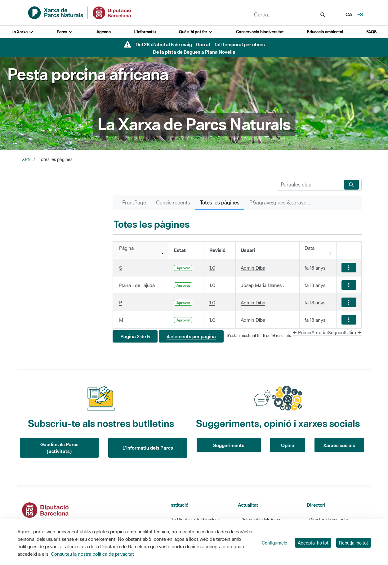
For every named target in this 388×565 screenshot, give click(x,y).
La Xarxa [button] (22, 31)
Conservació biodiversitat (260, 31)
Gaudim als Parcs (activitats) (59, 448)
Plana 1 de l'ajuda (137, 285)
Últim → (353, 332)
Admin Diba (253, 268)
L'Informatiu (145, 31)
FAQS (371, 31)
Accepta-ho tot (313, 543)
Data (309, 248)
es (360, 14)
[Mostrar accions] (348, 267)
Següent (337, 332)
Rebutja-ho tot (353, 543)
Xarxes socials (339, 445)
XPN (26, 159)
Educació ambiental (325, 31)
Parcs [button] (65, 31)
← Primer (302, 332)
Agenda (103, 31)
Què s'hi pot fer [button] (196, 31)
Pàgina (126, 248)
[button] (135, 336)
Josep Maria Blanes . (262, 285)
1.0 (212, 268)
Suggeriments (228, 445)
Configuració (274, 543)
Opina (287, 445)
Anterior (319, 332)
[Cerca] (309, 185)
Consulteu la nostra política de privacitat (92, 554)
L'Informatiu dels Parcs (148, 448)
